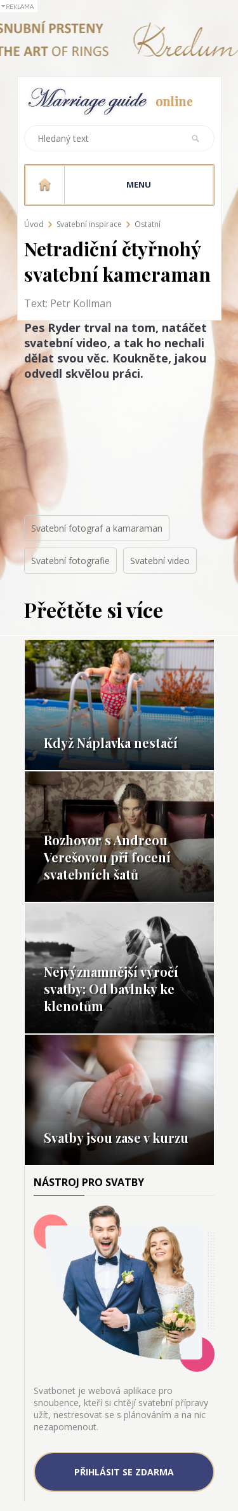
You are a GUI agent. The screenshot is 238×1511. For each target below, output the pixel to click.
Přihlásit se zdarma (124, 1472)
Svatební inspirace (89, 224)
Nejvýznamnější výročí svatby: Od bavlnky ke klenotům (111, 988)
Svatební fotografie (70, 561)
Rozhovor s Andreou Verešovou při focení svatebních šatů (107, 857)
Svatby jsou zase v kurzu (116, 1137)
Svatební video (160, 561)
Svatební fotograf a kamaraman (96, 528)
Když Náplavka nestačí (111, 742)
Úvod (34, 224)
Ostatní (148, 224)
